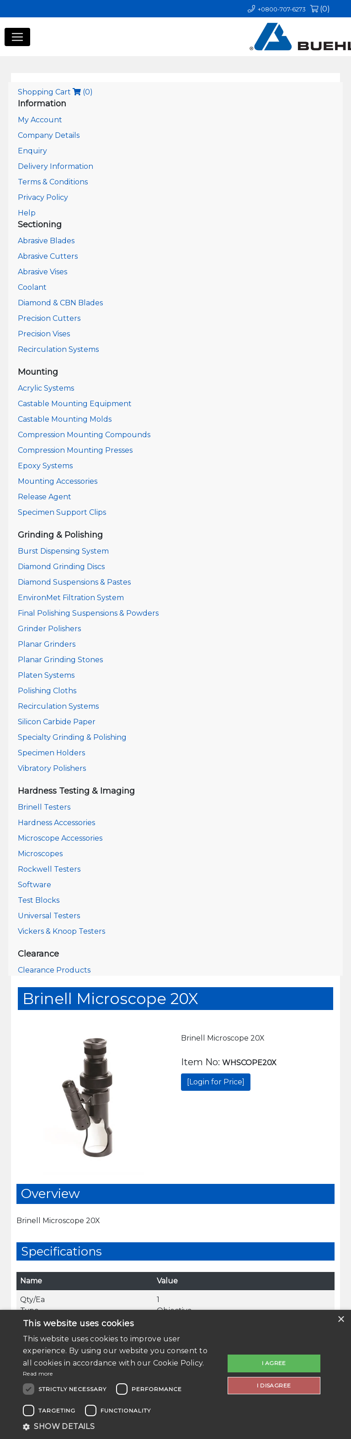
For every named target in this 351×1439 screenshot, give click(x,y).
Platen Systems (46, 675)
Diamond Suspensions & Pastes (74, 582)
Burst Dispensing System (63, 551)
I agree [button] (274, 1363)
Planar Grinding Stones (60, 659)
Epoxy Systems (45, 465)
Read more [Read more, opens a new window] (38, 1373)
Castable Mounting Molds (65, 419)
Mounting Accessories (57, 481)
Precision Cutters (49, 318)
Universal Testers (49, 915)
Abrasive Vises (42, 271)
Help (27, 213)
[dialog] (175, 1374)
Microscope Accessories (60, 838)
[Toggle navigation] (17, 37)
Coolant (32, 287)
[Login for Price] (216, 1082)
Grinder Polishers (49, 628)
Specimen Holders (51, 752)
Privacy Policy (43, 197)
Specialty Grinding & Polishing (72, 737)
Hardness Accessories (56, 822)
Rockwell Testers (49, 869)
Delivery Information (55, 166)
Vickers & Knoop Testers (61, 931)
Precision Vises (44, 334)
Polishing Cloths (47, 690)
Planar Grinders (46, 644)
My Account (40, 119)
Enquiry (32, 151)
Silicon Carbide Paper (57, 721)
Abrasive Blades (46, 240)
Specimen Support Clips (62, 512)
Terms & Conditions (53, 182)
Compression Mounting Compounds (84, 434)
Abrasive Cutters (48, 256)
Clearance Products (54, 970)
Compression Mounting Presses (75, 450)
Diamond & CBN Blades (60, 302)
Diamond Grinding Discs (61, 566)
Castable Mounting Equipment (75, 403)
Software (34, 884)
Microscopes (40, 853)
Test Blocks (38, 900)
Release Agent (44, 496)
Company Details (49, 135)
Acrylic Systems (46, 388)
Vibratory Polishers (52, 768)
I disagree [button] (274, 1385)
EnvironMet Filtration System (71, 597)
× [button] (340, 1319)
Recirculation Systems (58, 349)
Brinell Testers (44, 807)
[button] (120, 1426)
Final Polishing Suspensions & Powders (88, 613)
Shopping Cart (55, 92)
